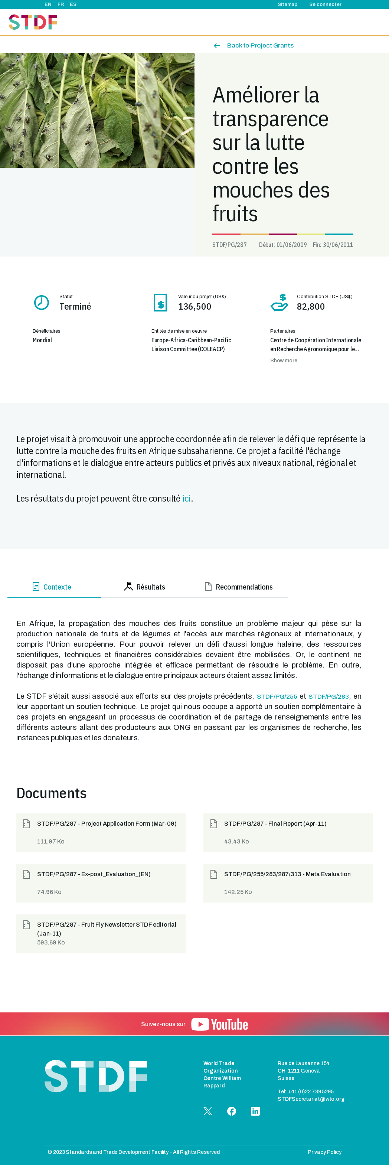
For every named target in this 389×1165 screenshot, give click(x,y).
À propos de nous (132, 22)
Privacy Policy (324, 1152)
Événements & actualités (216, 22)
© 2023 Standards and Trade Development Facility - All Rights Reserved (134, 1152)
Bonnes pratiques (298, 22)
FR (61, 4)
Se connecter (325, 4)
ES (73, 4)
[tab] (54, 588)
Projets (170, 22)
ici (186, 498)
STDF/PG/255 (277, 696)
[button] (101, 832)
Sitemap (287, 4)
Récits (261, 22)
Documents (342, 22)
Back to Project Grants (260, 45)
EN (48, 4)
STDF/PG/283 (328, 696)
